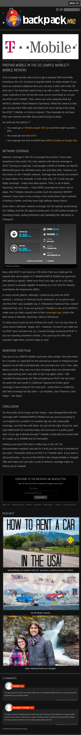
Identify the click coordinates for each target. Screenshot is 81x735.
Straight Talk (71, 140)
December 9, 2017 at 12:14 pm (67, 724)
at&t (8, 504)
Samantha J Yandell (21, 708)
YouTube (57, 9)
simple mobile (48, 504)
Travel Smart (35, 61)
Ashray (59, 61)
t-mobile (58, 504)
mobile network (18, 504)
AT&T (33, 135)
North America (25, 61)
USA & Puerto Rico (47, 61)
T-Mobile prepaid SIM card (36, 128)
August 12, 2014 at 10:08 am (68, 700)
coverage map (53, 312)
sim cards (37, 504)
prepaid (29, 504)
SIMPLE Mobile (53, 140)
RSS (61, 9)
